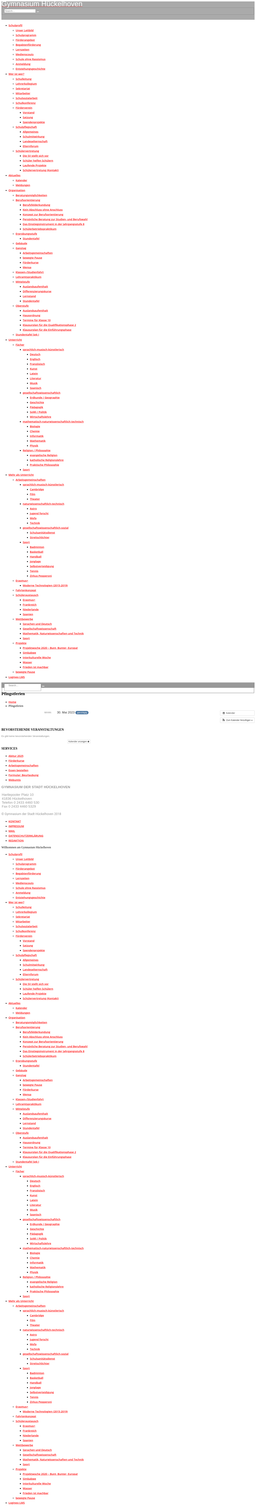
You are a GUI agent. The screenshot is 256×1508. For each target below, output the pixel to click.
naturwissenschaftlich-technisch (43, 503)
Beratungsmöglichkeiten (31, 195)
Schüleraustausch (27, 595)
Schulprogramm (26, 35)
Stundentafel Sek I (27, 334)
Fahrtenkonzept (26, 590)
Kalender (21, 180)
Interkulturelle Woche (37, 657)
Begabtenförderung (28, 44)
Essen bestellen (18, 770)
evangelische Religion (43, 455)
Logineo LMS (17, 677)
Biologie (35, 426)
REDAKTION (16, 840)
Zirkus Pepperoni (41, 576)
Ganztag (21, 248)
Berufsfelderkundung (36, 205)
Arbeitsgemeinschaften (38, 253)
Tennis (34, 571)
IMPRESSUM (16, 826)
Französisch (37, 364)
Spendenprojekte (34, 122)
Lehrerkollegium (26, 83)
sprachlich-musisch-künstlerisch (43, 349)
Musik (34, 383)
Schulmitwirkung (33, 136)
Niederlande (31, 609)
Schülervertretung (27, 151)
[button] (237, 720)
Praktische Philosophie (44, 464)
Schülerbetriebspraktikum (40, 229)
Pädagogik (36, 407)
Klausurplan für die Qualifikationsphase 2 (49, 325)
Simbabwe (29, 652)
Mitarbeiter (23, 93)
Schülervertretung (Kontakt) (41, 170)
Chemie (35, 431)
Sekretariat (23, 88)
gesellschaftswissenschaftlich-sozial (45, 527)
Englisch (35, 359)
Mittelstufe (23, 281)
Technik (35, 523)
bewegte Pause (32, 257)
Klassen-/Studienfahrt (30, 272)
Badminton (37, 547)
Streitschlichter (39, 537)
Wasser (27, 662)
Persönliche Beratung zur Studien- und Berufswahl (55, 219)
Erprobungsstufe (26, 233)
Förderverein (24, 107)
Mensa (27, 267)
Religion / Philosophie (36, 450)
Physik (34, 445)
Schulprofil (15, 25)
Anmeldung (23, 64)
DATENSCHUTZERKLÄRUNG (26, 835)
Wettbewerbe (24, 619)
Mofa (33, 518)
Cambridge (37, 489)
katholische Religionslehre (47, 460)
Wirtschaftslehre (40, 416)
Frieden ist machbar (36, 667)
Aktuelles (14, 175)
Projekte (21, 643)
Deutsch (35, 354)
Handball (35, 556)
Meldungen (23, 185)
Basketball (36, 551)
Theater (35, 499)
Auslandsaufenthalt (35, 286)
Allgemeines (30, 131)
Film (32, 494)
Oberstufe (22, 305)
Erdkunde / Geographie (45, 397)
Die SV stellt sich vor (36, 155)
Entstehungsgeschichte (30, 68)
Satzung (28, 117)
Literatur (35, 378)
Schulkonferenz (26, 103)
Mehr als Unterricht (21, 474)
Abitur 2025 (16, 756)
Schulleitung (23, 79)
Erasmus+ (22, 580)
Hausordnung (31, 315)
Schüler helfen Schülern (38, 160)
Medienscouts (25, 54)
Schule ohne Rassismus (31, 59)
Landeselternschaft (35, 141)
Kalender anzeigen (79, 741)
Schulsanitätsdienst (42, 532)
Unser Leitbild (25, 30)
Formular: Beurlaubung (23, 775)
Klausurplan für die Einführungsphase (47, 329)
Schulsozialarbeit (27, 98)
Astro (33, 508)
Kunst (33, 368)
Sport (26, 469)
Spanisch (35, 388)
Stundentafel (31, 238)
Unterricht (15, 339)
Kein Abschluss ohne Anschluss (43, 209)
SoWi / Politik (38, 412)
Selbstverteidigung (42, 566)
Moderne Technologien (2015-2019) (45, 585)
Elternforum (30, 146)
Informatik (37, 436)
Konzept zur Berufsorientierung (43, 214)
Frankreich (30, 604)
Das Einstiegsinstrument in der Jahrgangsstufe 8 (53, 224)
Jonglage (35, 561)
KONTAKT (15, 821)
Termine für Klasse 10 (36, 320)
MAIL (12, 831)
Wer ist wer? (16, 74)
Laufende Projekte (34, 165)
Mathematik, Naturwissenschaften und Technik (53, 633)
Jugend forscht (39, 513)
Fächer (20, 344)
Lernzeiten (22, 49)
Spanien (28, 614)
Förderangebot (25, 40)
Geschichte (37, 402)
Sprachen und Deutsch (37, 624)
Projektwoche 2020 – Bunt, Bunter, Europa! (50, 648)
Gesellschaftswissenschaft (39, 628)
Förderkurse (31, 262)
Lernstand (29, 296)
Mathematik (38, 440)
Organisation (17, 190)
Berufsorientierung (28, 200)
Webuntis (15, 780)
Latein (34, 373)
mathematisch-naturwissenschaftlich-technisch (53, 421)
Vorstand (28, 112)
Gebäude (21, 243)
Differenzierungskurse (37, 291)
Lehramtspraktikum (28, 277)
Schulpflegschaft (26, 127)
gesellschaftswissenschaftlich (41, 392)
